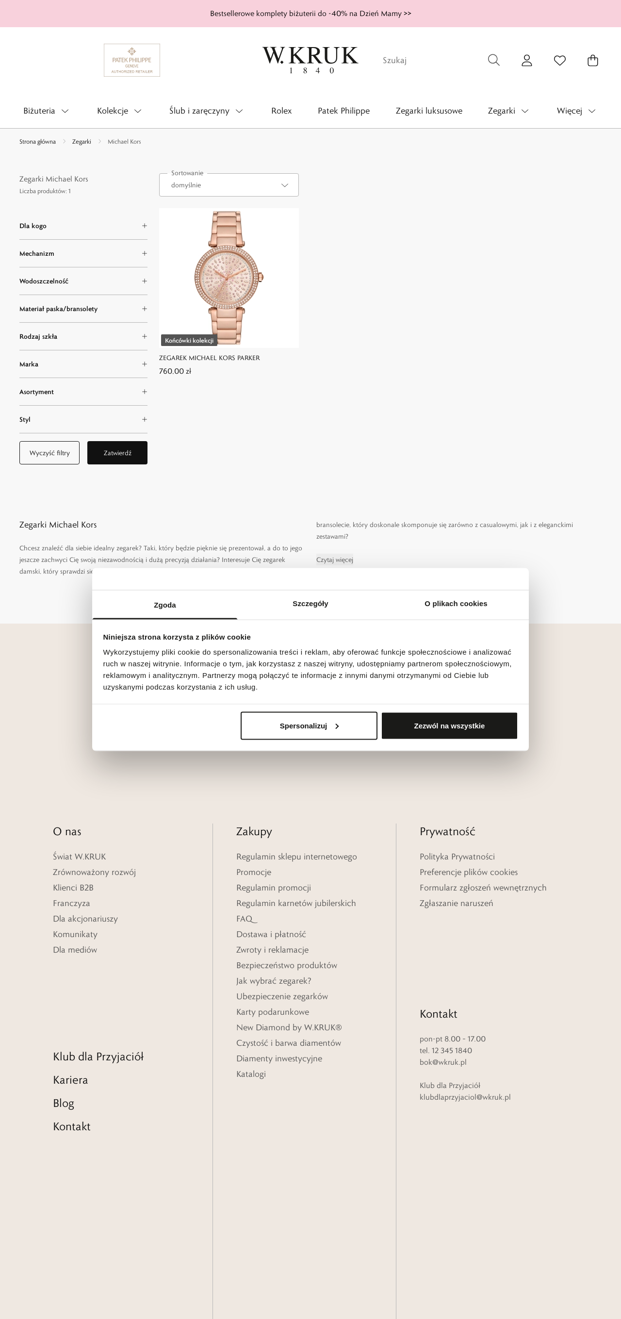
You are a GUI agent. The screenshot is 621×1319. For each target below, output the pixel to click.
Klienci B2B (73, 887)
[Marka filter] (83, 364)
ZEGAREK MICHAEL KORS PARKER (209, 357)
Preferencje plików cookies (469, 872)
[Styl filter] (83, 419)
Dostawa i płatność (271, 934)
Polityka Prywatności (457, 856)
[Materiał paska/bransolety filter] (83, 308)
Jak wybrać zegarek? (273, 980)
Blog (63, 1021)
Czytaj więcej (334, 559)
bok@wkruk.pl (443, 980)
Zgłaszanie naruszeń (456, 903)
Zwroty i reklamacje (272, 949)
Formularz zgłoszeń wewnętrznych (483, 887)
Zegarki (81, 141)
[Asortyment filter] (83, 391)
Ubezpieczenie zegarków (282, 996)
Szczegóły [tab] (310, 603)
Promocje (253, 872)
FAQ (244, 918)
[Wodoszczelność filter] (83, 281)
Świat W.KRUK (79, 856)
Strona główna (37, 141)
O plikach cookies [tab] (456, 603)
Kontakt (72, 1045)
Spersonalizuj (309, 725)
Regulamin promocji (273, 887)
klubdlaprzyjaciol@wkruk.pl (465, 1015)
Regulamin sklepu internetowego (296, 856)
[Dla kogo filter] (83, 225)
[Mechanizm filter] (83, 253)
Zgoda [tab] (165, 605)
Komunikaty (75, 934)
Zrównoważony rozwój (94, 872)
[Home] (310, 60)
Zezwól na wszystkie (449, 725)
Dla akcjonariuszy (85, 918)
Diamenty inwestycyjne (279, 1058)
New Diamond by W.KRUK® (289, 1027)
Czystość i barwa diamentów (288, 1043)
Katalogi (251, 1074)
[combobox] (229, 185)
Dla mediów (75, 949)
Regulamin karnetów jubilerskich (296, 903)
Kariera (70, 998)
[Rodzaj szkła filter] (83, 336)
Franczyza (71, 903)
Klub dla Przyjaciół (98, 975)
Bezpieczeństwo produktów (286, 965)
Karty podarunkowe (272, 1011)
